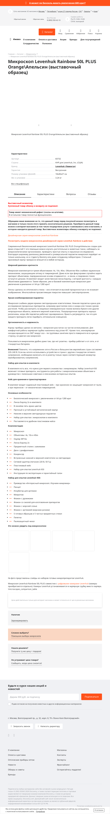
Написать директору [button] (50, 726)
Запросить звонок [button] (21, 726)
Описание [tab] (19, 194)
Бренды (73, 39)
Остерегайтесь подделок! (69, 769)
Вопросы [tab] (71, 194)
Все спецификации (20, 183)
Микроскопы (31, 54)
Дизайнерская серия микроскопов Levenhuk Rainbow (33, 235)
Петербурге (52, 11)
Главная (11, 54)
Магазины (62, 750)
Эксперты (61, 760)
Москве (42, 11)
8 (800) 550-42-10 (53, 20)
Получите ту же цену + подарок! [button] (26, 651)
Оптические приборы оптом (21, 760)
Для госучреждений (90, 39)
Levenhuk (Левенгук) (65, 166)
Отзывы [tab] (92, 194)
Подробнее (40, 811)
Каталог (20, 54)
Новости (12, 764)
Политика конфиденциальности (89, 806)
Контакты (61, 755)
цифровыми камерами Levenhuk (73, 583)
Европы (87, 11)
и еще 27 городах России (68, 11)
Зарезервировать (19, 620)
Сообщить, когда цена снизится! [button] (26, 663)
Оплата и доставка (48, 39)
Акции (63, 39)
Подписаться (92, 696)
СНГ (80, 11)
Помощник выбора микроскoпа (26, 636)
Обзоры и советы (16, 769)
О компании (29, 39)
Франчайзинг (63, 764)
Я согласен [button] (99, 810)
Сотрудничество (31, 43)
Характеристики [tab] (45, 194)
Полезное (47, 43)
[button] (17, 19)
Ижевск (17, 39)
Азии (95, 11)
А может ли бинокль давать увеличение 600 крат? (57, 2)
